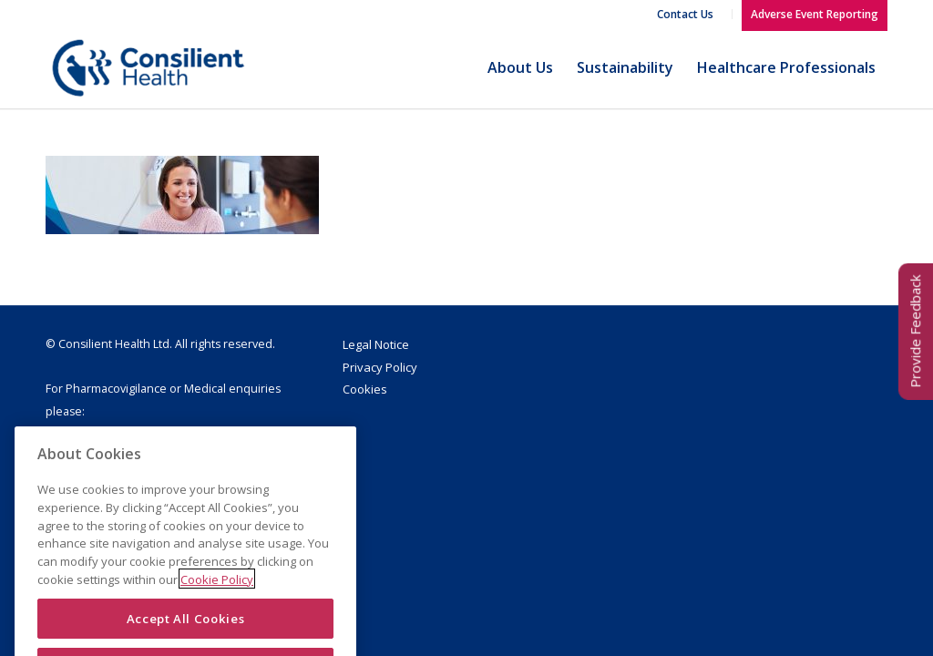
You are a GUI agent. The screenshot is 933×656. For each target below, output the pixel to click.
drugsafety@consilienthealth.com (147, 434)
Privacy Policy (380, 367)
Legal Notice (376, 344)
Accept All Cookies (186, 629)
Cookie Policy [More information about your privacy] (216, 590)
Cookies (365, 389)
